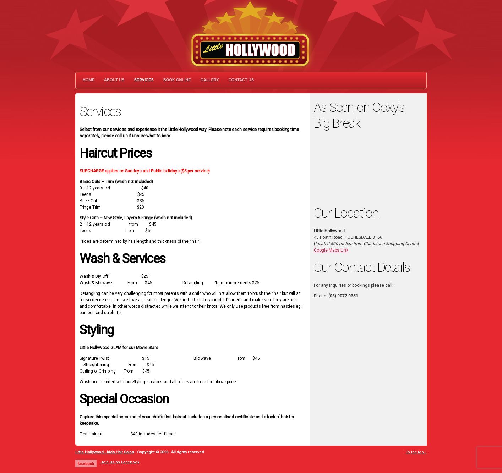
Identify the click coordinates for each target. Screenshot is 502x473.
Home (88, 80)
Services (143, 80)
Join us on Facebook (120, 462)
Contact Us (241, 80)
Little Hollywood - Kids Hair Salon (104, 452)
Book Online (177, 80)
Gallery (210, 80)
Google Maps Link (331, 250)
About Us (114, 80)
